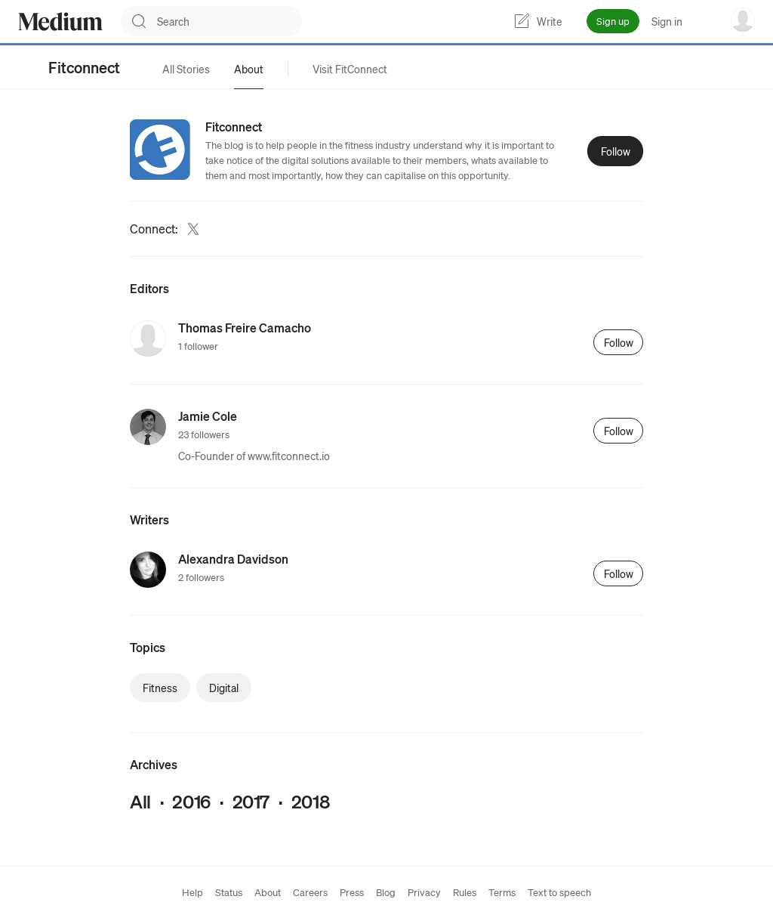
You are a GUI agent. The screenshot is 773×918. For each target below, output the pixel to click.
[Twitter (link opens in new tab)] (193, 229)
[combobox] (229, 21)
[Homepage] (60, 21)
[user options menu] (743, 20)
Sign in (666, 21)
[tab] (186, 68)
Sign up (613, 20)
